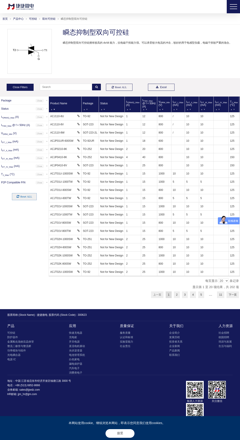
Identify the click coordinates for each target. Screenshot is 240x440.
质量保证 (127, 326)
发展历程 (174, 337)
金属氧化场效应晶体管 (20, 341)
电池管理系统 (77, 355)
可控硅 (33, 18)
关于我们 (176, 326)
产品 (10, 326)
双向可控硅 (49, 18)
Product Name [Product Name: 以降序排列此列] (58, 103)
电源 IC (11, 359)
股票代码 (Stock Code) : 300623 (67, 315)
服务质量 (125, 332)
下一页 (233, 294)
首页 (5, 18)
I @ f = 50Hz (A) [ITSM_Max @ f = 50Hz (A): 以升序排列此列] (149, 103)
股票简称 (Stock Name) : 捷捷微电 (27, 315)
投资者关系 (175, 341)
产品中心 (18, 18)
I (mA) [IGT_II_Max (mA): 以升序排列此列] (192, 103)
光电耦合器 (14, 355)
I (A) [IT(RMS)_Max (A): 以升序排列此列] (132, 103)
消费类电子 (75, 372)
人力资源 (226, 326)
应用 (72, 326)
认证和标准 (126, 337)
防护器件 (12, 337)
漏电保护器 (75, 363)
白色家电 (74, 359)
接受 (120, 433)
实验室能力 (126, 341)
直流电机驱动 (77, 346)
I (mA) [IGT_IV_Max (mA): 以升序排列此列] (221, 103)
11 (220, 294)
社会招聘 (224, 332)
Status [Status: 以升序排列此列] (104, 103)
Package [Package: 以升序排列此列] (88, 103)
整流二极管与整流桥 (19, 346)
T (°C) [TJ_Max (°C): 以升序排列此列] (234, 103)
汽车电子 (74, 368)
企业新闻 (174, 346)
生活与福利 (225, 346)
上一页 (157, 294)
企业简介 (174, 332)
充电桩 (73, 337)
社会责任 (125, 346)
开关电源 (74, 341)
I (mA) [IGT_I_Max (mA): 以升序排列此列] (178, 103)
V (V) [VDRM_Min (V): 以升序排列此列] (164, 103)
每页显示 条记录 (222, 281)
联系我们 (174, 355)
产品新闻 (174, 350)
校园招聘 (224, 337)
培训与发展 (225, 341)
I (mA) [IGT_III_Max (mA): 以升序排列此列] (206, 103)
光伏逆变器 (75, 350)
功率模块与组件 (16, 350)
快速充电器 (75, 332)
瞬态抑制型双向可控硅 (74, 18)
